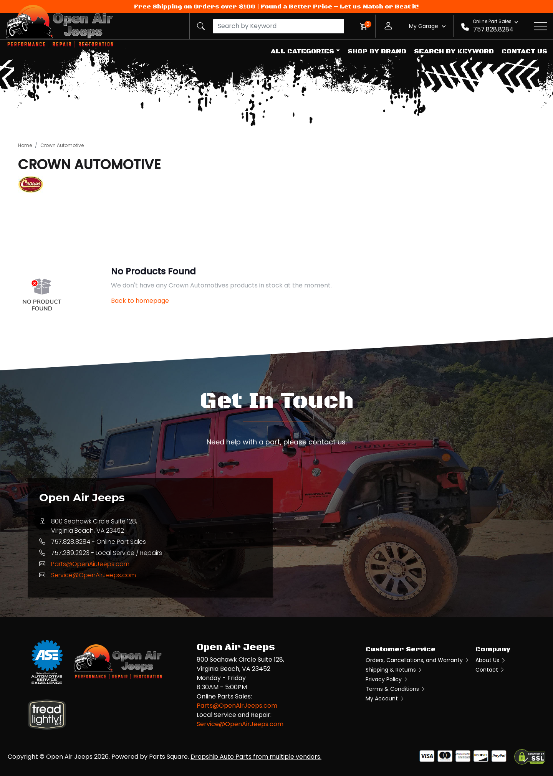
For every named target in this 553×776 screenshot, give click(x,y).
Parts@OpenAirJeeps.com (90, 564)
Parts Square (168, 756)
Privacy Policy (387, 679)
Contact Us (524, 51)
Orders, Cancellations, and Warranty (418, 660)
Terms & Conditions (396, 689)
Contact (490, 670)
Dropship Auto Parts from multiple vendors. (255, 756)
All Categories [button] (302, 51)
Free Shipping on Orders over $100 (194, 6)
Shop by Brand (377, 51)
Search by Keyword (454, 51)
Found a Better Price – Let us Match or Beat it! (340, 6)
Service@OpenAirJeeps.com (93, 575)
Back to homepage (140, 300)
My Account (385, 698)
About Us (490, 660)
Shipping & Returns (394, 670)
